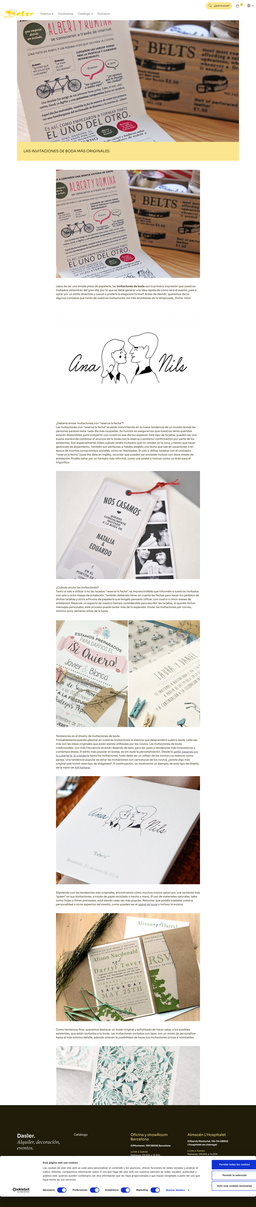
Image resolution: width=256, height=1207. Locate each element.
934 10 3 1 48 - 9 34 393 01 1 (34, 1160)
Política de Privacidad (90, 1157)
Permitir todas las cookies (228, 1175)
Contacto (96, 13)
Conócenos (63, 13)
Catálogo (79, 13)
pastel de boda (148, 904)
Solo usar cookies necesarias (228, 1196)
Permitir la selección (229, 1185)
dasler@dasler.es (28, 1164)
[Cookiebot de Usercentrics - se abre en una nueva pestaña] (21, 1200)
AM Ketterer (82, 767)
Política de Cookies (88, 1164)
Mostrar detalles (175, 1200)
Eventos (46, 13)
